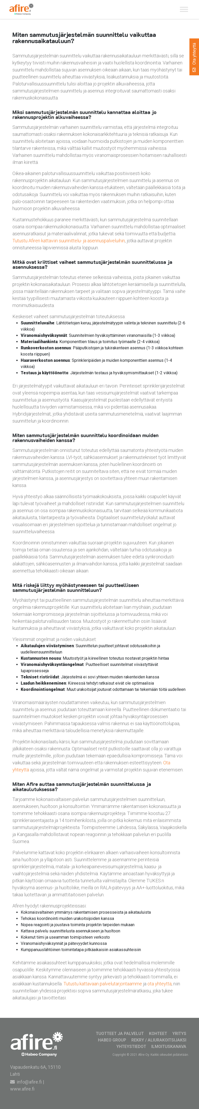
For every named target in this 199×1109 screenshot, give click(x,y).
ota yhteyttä (159, 983)
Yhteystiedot (131, 1046)
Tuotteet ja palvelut (120, 1033)
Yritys (179, 1033)
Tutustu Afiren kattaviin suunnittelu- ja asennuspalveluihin (68, 240)
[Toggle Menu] (184, 9)
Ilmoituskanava (168, 1046)
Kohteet (158, 1033)
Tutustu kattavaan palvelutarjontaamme (102, 983)
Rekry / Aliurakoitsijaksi (158, 1040)
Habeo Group (112, 1040)
